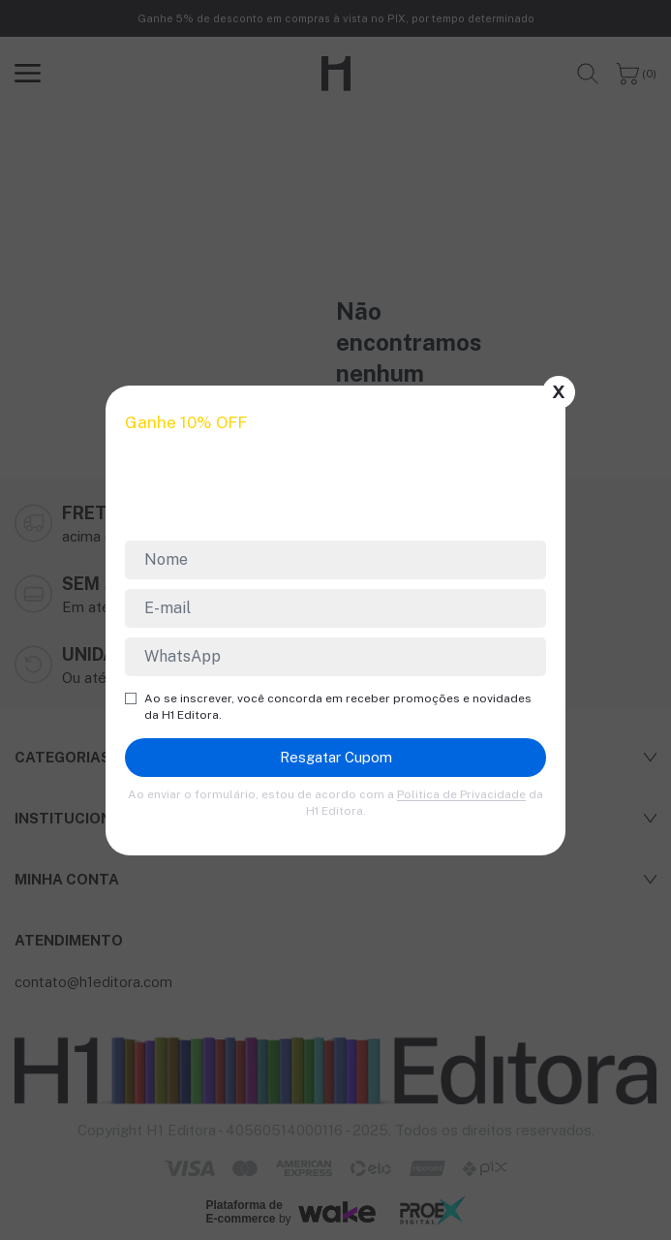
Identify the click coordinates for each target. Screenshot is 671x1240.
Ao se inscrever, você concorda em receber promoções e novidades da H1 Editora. (328, 707)
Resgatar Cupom (336, 757)
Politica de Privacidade (461, 794)
